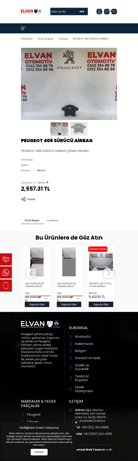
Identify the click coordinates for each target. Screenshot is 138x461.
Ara (81, 11)
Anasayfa (27, 38)
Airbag (63, 38)
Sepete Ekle (37, 304)
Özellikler (52, 220)
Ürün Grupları (46, 38)
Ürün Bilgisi (32, 220)
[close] (76, 422)
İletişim (80, 351)
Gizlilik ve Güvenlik (82, 367)
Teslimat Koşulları (82, 378)
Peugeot (34, 414)
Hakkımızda (84, 344)
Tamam (39, 452)
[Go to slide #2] (79, 129)
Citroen (33, 422)
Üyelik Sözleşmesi (84, 389)
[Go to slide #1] (59, 129)
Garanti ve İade (87, 358)
